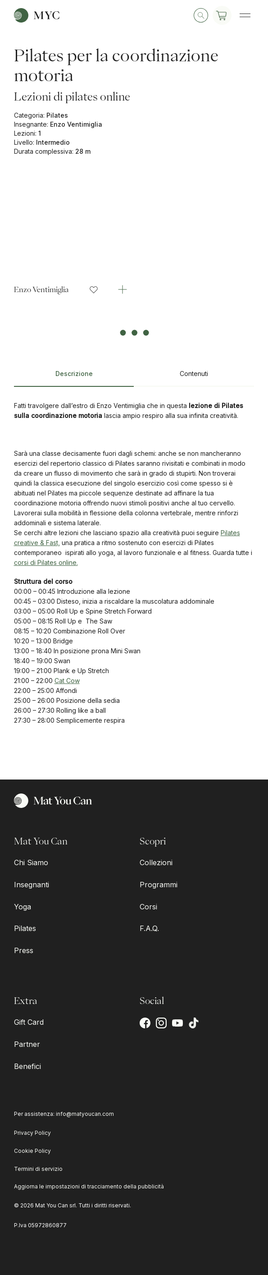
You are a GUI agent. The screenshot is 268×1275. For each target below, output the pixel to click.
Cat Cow (67, 680)
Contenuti (194, 373)
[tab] (74, 377)
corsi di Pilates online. (46, 562)
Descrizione (74, 373)
